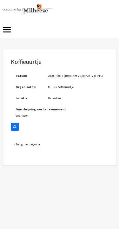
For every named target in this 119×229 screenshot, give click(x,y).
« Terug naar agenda (26, 144)
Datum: (21, 76)
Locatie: (22, 98)
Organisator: (26, 87)
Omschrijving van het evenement (41, 109)
